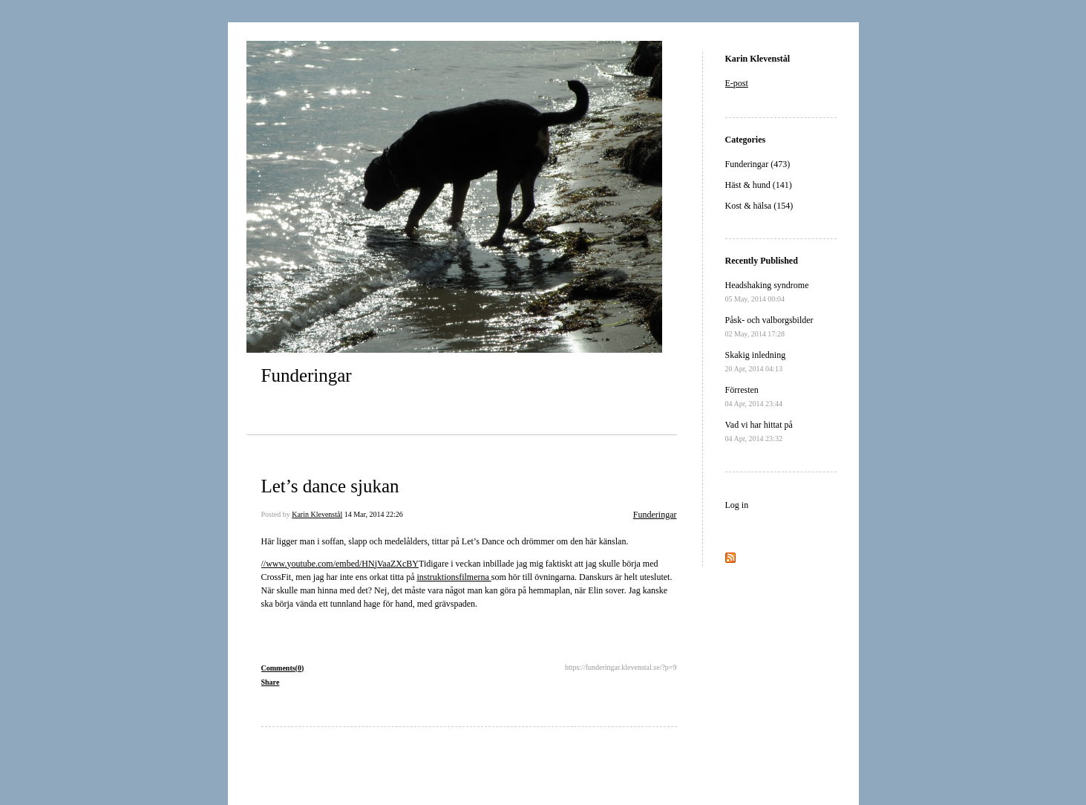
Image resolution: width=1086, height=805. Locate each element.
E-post (736, 83)
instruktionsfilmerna (453, 577)
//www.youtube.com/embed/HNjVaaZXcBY (340, 563)
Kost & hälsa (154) (759, 206)
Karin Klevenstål (317, 514)
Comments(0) (282, 668)
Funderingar (306, 375)
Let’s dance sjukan (330, 486)
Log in (737, 505)
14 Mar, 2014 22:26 (373, 514)
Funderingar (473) (758, 164)
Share (270, 682)
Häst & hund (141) (758, 185)
